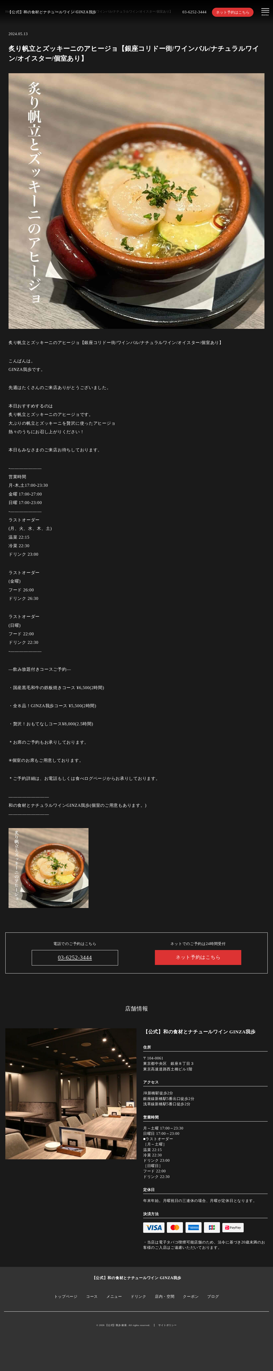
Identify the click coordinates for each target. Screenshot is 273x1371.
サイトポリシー (167, 1325)
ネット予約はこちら (233, 12)
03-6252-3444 (194, 12)
